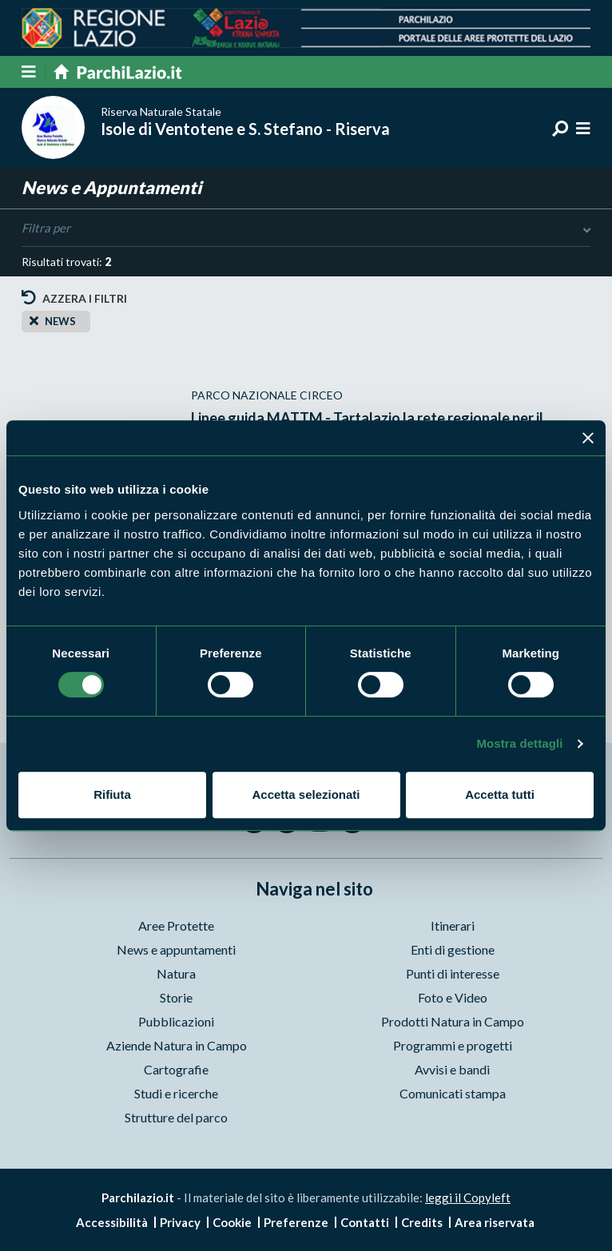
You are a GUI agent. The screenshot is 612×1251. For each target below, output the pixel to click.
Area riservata (495, 1222)
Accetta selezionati (306, 794)
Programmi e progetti (452, 1045)
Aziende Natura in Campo (176, 1045)
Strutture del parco (176, 1117)
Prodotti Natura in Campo (452, 1021)
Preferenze (296, 1222)
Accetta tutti (500, 794)
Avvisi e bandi (452, 1069)
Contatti (364, 1222)
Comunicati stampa (452, 1093)
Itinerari (453, 925)
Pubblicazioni (176, 1021)
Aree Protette (176, 925)
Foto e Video (452, 997)
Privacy (180, 1222)
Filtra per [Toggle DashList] (306, 228)
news (60, 321)
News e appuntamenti (176, 949)
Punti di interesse (452, 973)
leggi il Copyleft (468, 1197)
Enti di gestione (453, 949)
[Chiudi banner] (588, 437)
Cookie (232, 1222)
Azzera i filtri (74, 297)
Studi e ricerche (176, 1093)
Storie (176, 997)
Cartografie (176, 1069)
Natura (176, 973)
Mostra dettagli (519, 743)
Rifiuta (112, 794)
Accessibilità (112, 1222)
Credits (422, 1222)
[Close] (34, 320)
